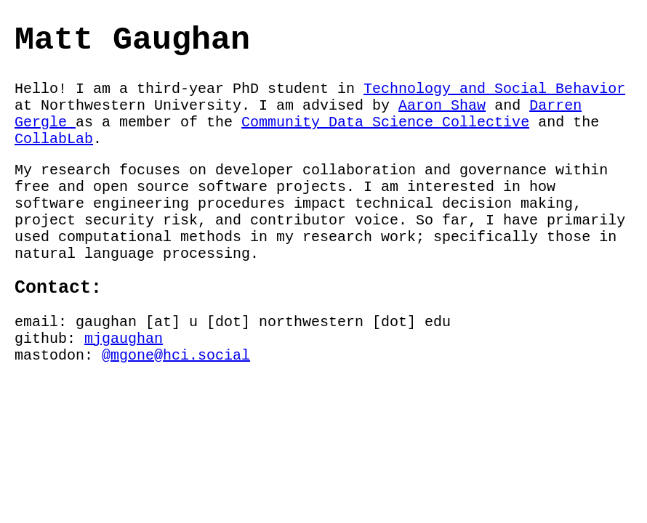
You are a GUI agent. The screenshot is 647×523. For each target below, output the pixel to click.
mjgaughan (123, 339)
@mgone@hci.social (176, 355)
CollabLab (54, 139)
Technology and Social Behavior (494, 89)
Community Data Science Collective (385, 122)
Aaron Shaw (442, 105)
